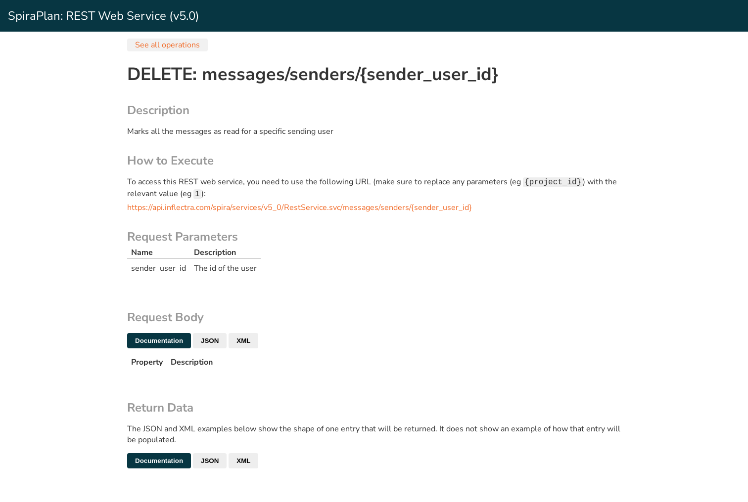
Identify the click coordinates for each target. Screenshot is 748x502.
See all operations (167, 45)
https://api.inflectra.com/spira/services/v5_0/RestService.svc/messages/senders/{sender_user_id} (299, 209)
